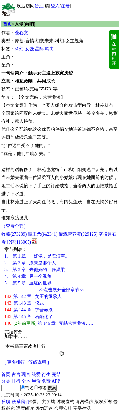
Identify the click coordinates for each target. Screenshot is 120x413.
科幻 (19, 48)
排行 (16, 381)
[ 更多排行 (14, 362)
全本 (25, 381)
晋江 (39, 6)
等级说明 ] (38, 362)
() (14, 234)
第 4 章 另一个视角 (28, 276)
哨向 (49, 48)
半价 (36, 381)
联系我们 (20, 401)
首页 (7, 24)
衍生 (46, 374)
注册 (65, 6)
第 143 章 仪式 (24, 303)
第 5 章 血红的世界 (28, 283)
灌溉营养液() (78, 234)
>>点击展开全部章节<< (62, 289)
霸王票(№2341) (43, 234)
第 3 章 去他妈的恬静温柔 (34, 269)
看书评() (16, 242)
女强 (29, 48)
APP (56, 381)
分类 (5, 381)
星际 (39, 48)
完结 (56, 374)
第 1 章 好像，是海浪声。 (36, 256)
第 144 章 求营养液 (28, 310)
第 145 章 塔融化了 (28, 316)
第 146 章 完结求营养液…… (49, 323)
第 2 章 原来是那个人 (30, 263)
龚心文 (21, 32)
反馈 (5, 401)
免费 (46, 381)
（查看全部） (14, 226)
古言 (16, 374)
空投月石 (107, 234)
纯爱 (36, 374)
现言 (25, 374)
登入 (55, 6)
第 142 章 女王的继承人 (33, 296)
